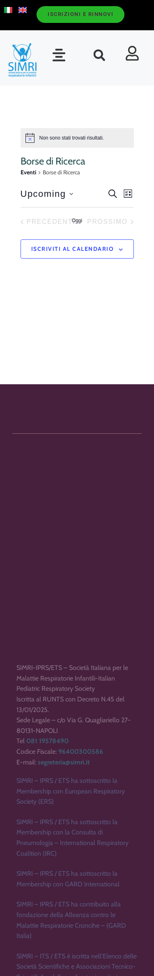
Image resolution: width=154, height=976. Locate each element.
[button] (59, 55)
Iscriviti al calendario (72, 249)
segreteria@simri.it (64, 855)
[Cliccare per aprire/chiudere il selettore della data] (47, 194)
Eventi (28, 172)
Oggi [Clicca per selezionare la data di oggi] (77, 220)
